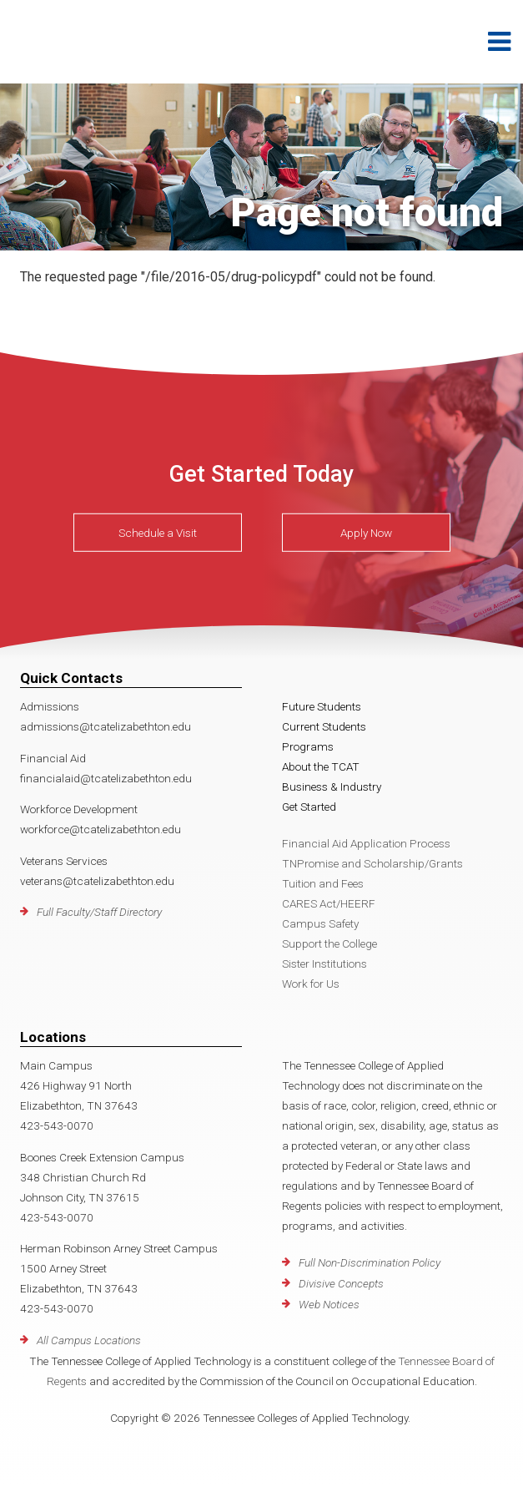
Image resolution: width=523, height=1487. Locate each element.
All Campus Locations (89, 1340)
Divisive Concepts (341, 1283)
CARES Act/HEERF (328, 903)
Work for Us (310, 983)
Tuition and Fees (323, 883)
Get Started (309, 806)
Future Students (321, 706)
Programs (308, 746)
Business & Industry (331, 786)
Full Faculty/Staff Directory (99, 911)
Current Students (324, 726)
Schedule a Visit (157, 532)
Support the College (329, 943)
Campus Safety (320, 923)
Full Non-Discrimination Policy (369, 1262)
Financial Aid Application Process (366, 843)
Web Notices (329, 1304)
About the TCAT (321, 766)
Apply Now (366, 532)
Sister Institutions (324, 963)
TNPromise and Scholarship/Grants (372, 863)
